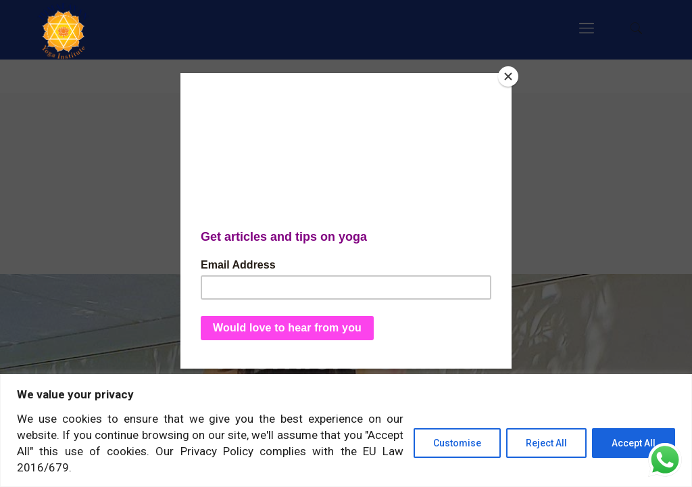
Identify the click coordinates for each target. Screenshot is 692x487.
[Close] (508, 76)
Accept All (634, 443)
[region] (346, 430)
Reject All (546, 443)
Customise (457, 443)
